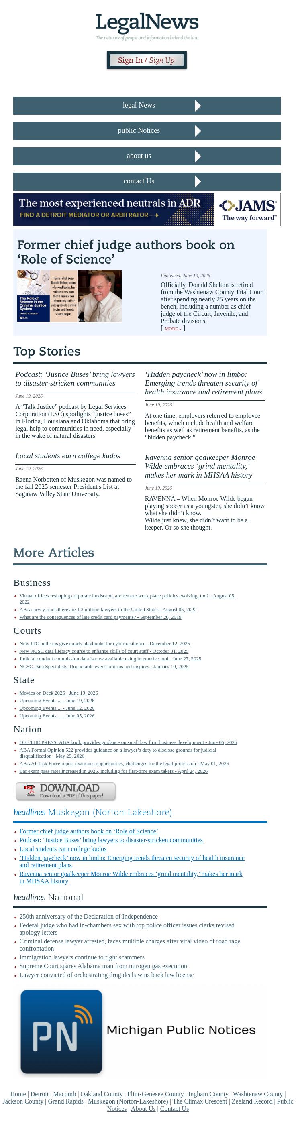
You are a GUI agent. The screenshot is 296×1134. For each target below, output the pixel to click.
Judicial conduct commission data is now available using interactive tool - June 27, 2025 (110, 659)
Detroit (40, 1094)
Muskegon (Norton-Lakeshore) (129, 1101)
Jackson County (23, 1101)
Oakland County (102, 1094)
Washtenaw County (258, 1094)
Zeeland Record (253, 1101)
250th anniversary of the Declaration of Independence (88, 916)
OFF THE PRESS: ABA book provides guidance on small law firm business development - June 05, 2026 (128, 742)
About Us (143, 1108)
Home (18, 1094)
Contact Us (174, 1108)
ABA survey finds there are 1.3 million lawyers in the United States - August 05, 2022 (107, 609)
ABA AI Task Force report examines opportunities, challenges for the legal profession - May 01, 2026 (124, 763)
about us (139, 156)
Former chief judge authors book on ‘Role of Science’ (88, 831)
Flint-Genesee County (156, 1094)
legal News (139, 105)
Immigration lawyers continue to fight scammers (81, 957)
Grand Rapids (66, 1101)
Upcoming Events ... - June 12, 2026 (56, 708)
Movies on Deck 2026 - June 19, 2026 (58, 693)
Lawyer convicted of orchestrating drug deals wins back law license (106, 974)
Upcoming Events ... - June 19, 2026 (56, 700)
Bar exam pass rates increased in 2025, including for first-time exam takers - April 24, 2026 (113, 771)
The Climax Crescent (201, 1101)
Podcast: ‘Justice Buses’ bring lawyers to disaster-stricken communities (111, 840)
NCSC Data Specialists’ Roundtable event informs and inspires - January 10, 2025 (103, 666)
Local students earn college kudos (62, 848)
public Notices (139, 130)
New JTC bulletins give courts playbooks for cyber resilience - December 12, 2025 (104, 643)
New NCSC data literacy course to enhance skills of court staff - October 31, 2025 (103, 651)
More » (173, 328)
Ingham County (209, 1094)
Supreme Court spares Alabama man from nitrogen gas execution (103, 966)
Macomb (65, 1094)
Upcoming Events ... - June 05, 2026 (56, 716)
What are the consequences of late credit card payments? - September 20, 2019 (100, 617)
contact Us (139, 181)
